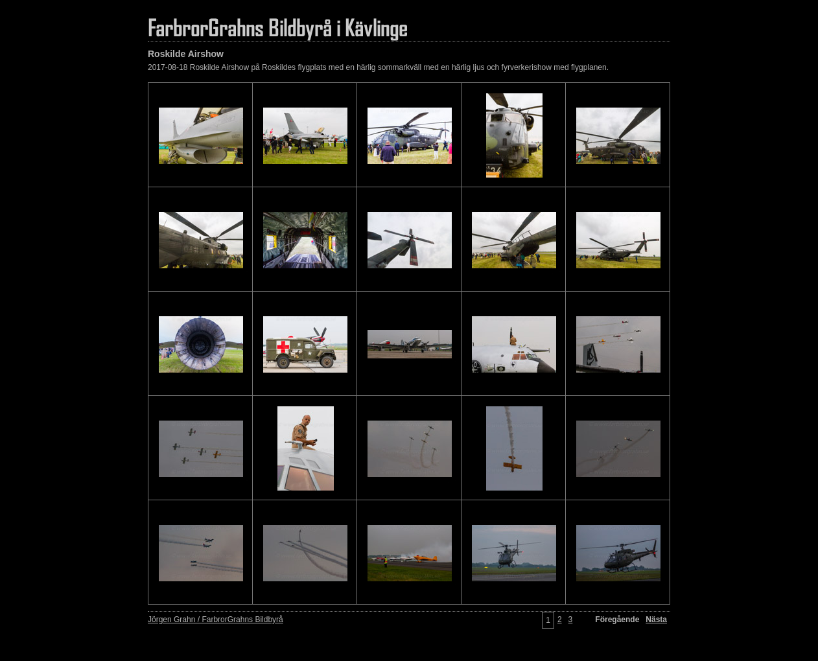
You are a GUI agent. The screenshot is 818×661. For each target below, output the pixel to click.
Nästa (656, 619)
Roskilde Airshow (186, 54)
